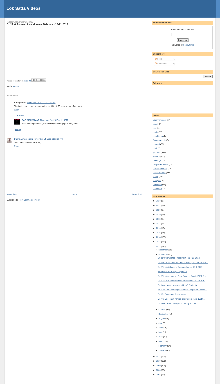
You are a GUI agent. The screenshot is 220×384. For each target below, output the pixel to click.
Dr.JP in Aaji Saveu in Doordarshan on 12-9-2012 (180, 267)
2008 (158, 370)
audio (155, 132)
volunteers (157, 188)
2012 (158, 246)
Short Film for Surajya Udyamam (172, 271)
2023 (158, 201)
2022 (158, 205)
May (161, 332)
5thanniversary (159, 120)
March (162, 341)
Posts (158, 59)
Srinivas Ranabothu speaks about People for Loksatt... (182, 290)
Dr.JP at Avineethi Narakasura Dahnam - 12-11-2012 (37, 24)
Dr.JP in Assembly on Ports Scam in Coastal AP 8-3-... (182, 276)
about (155, 124)
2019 (158, 214)
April (161, 336)
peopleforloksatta (160, 164)
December (163, 250)
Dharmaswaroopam (23, 139)
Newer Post (12, 194)
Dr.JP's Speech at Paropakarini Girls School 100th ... (181, 299)
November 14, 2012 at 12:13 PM (48, 139)
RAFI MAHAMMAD (30, 120)
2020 (158, 210)
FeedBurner (188, 45)
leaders (156, 156)
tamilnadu (157, 184)
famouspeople (159, 140)
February (163, 346)
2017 (158, 223)
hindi (155, 148)
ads (154, 128)
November (163, 254)
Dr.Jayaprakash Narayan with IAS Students (177, 285)
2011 (158, 356)
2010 (158, 361)
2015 (158, 232)
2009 (158, 365)
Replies (20, 115)
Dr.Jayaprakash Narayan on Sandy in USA (177, 303)
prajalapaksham (160, 168)
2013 (158, 242)
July (161, 323)
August (162, 318)
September (164, 314)
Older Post (136, 194)
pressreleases (159, 172)
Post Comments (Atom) (29, 200)
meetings (157, 160)
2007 (158, 374)
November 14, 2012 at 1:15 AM (54, 120)
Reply (16, 110)
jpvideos (16, 86)
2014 (158, 237)
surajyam (157, 180)
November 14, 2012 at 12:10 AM (41, 102)
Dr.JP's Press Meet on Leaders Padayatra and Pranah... (183, 262)
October (162, 309)
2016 (158, 228)
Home (74, 194)
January (162, 350)
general (156, 144)
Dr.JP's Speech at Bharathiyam (172, 294)
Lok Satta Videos (23, 8)
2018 (158, 219)
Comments (161, 63)
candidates (158, 136)
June (161, 327)
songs (155, 176)
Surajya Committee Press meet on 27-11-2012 (179, 258)
